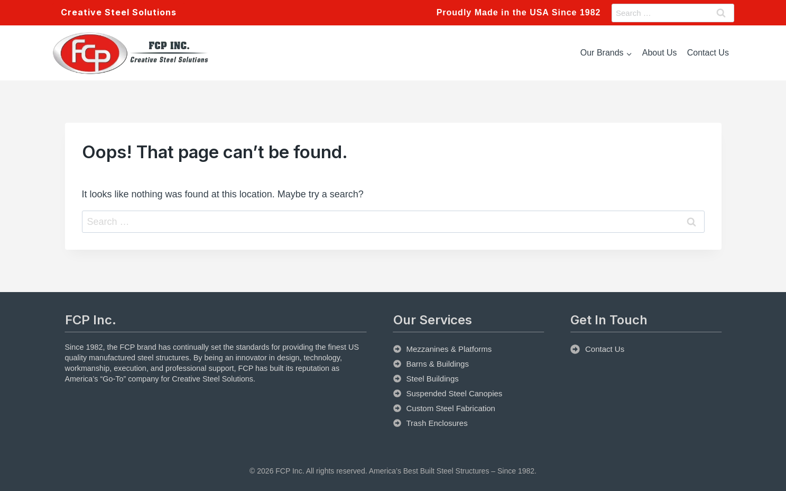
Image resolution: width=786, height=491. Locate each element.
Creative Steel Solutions (119, 12)
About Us (659, 52)
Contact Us (708, 52)
